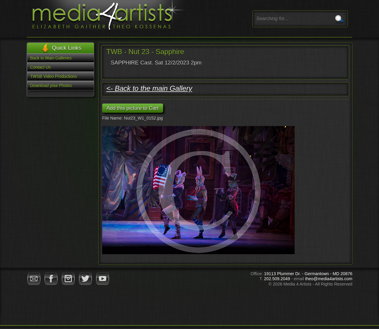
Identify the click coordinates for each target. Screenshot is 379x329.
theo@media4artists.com (328, 278)
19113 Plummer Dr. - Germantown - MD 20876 (308, 273)
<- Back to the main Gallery (149, 88)
